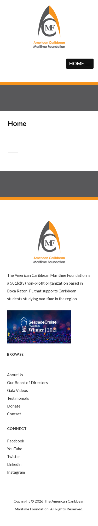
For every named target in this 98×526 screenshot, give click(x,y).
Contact (14, 413)
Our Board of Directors (27, 382)
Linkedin (14, 464)
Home (12, 367)
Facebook (15, 441)
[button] (79, 64)
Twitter (13, 456)
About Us (15, 374)
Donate (13, 406)
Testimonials (18, 398)
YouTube (14, 448)
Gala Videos (17, 390)
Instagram (16, 472)
